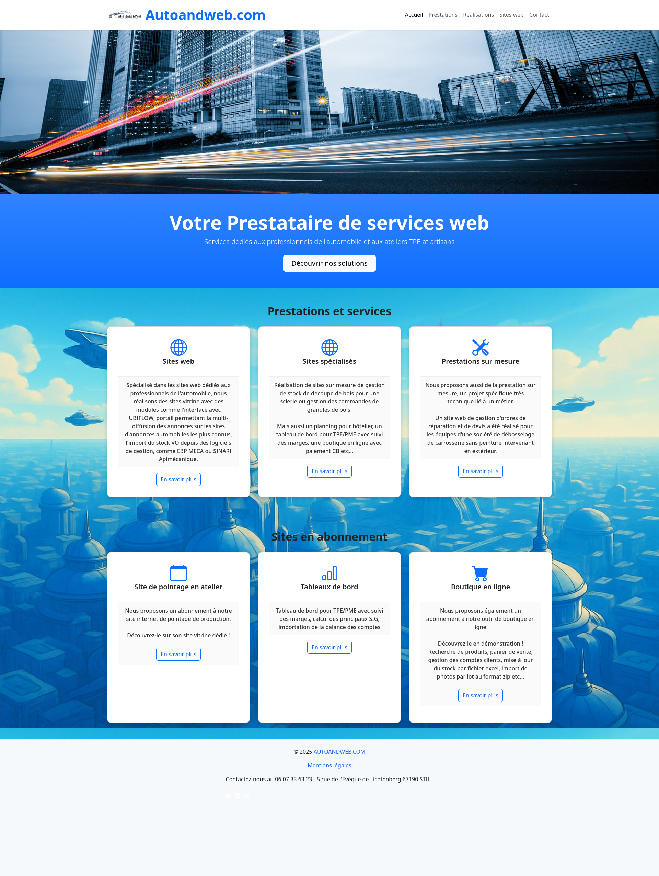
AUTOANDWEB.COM (340, 751)
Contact (539, 15)
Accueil (414, 15)
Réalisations (478, 15)
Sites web (511, 15)
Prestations (443, 15)
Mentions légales (329, 765)
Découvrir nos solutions (329, 263)
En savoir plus (178, 479)
